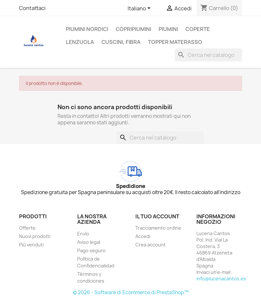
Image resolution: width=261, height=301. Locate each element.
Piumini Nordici (87, 29)
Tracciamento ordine (158, 228)
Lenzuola (80, 42)
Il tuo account (157, 216)
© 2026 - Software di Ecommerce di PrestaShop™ (131, 292)
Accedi (142, 236)
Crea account (150, 245)
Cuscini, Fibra (121, 42)
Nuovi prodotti (34, 236)
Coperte (197, 29)
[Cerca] (208, 54)
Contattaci (32, 8)
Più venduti (31, 245)
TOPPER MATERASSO (175, 42)
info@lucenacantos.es (221, 278)
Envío (83, 234)
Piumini (168, 29)
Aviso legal (88, 242)
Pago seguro (91, 250)
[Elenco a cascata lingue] (140, 9)
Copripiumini (133, 29)
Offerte (27, 228)
